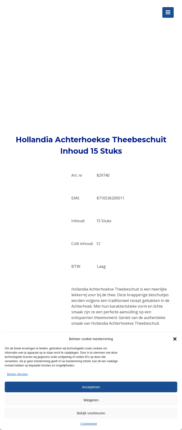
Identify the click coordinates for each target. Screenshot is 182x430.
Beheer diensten (17, 374)
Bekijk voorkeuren (91, 413)
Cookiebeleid (88, 423)
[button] (175, 339)
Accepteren (91, 387)
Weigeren (91, 400)
